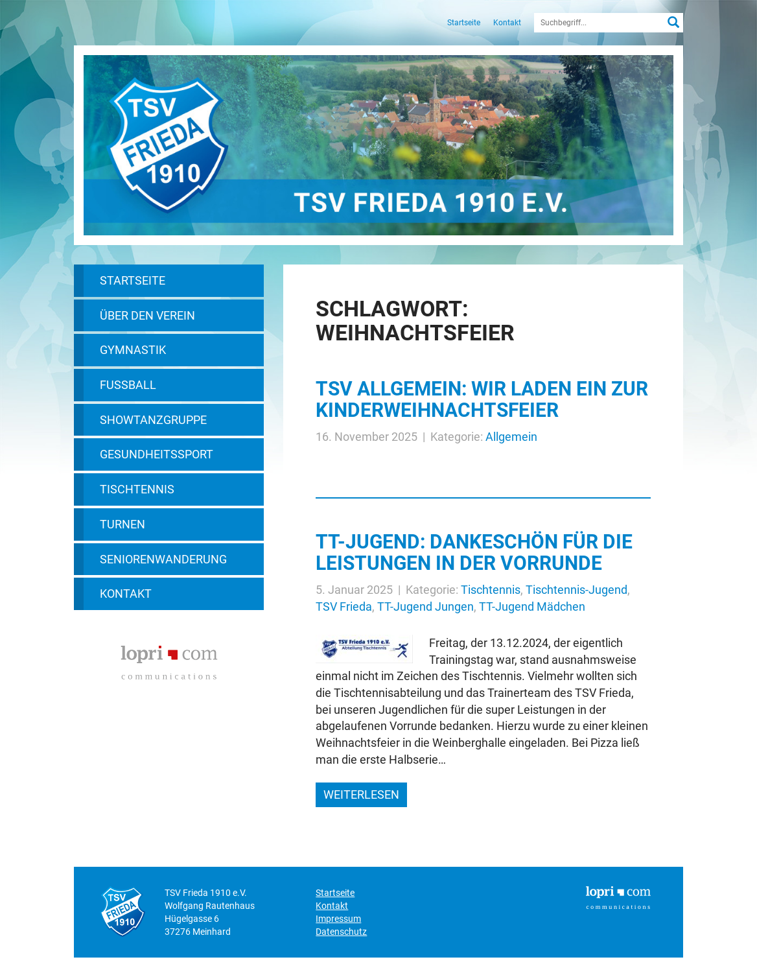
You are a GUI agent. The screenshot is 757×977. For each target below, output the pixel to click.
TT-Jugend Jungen (425, 606)
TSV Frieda (344, 606)
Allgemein (511, 436)
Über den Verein (147, 315)
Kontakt (507, 22)
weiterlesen (361, 794)
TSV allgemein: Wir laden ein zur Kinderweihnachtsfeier (482, 399)
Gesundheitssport (156, 454)
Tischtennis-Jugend (576, 589)
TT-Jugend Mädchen (532, 606)
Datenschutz (341, 931)
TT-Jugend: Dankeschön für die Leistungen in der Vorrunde (474, 552)
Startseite (463, 22)
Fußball (128, 385)
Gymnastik (133, 350)
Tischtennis (137, 489)
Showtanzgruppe (153, 420)
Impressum (338, 918)
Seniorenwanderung (163, 559)
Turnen (122, 524)
